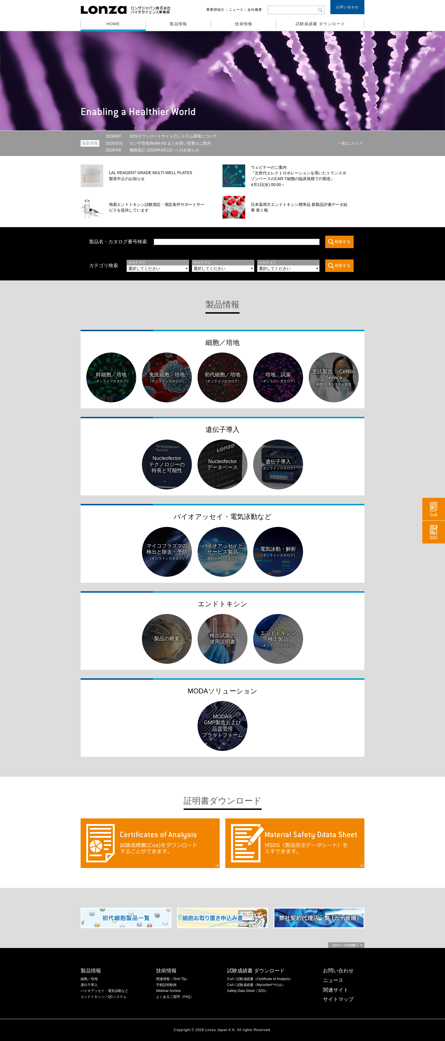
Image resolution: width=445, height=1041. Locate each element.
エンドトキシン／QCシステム (104, 997)
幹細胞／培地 (111, 377)
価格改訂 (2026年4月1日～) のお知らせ (152, 150)
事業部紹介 (215, 10)
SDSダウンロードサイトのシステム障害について (161, 136)
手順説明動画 (166, 985)
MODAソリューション (222, 691)
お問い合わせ (347, 7)
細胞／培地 (222, 342)
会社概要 (254, 10)
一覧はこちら (348, 143)
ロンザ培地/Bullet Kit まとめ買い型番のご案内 (158, 143)
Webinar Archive (168, 991)
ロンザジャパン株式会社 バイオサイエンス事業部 (126, 10)
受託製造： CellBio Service (333, 377)
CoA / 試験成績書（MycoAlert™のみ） (256, 985)
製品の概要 (167, 638)
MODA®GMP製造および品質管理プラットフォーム (222, 726)
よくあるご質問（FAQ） (175, 997)
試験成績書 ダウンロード (320, 24)
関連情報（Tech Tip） (172, 979)
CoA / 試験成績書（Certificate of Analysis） (260, 979)
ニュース (236, 10)
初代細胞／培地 (222, 377)
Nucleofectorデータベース (222, 464)
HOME (113, 24)
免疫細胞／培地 (167, 377)
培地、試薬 (278, 377)
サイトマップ (338, 999)
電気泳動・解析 (278, 552)
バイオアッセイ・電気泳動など (223, 516)
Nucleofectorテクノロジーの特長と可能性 (167, 464)
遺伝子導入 (222, 429)
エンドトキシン (222, 604)
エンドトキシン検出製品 (278, 639)
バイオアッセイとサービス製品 (222, 552)
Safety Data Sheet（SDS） (247, 991)
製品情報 (178, 24)
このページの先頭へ (346, 945)
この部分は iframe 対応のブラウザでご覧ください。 (240, 265)
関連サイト (336, 990)
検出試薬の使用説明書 (222, 639)
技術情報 (244, 24)
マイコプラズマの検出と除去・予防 (166, 552)
